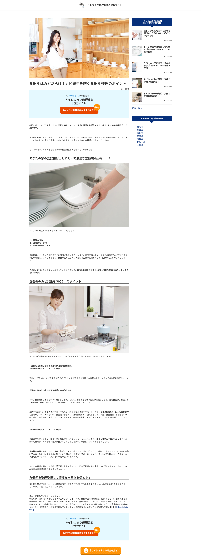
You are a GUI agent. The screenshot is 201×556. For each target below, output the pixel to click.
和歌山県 (141, 142)
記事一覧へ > (138, 108)
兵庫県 (140, 130)
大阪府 (140, 126)
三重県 (140, 145)
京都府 (140, 133)
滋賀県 (140, 139)
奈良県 (140, 136)
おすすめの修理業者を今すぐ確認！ (79, 110)
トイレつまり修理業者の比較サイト (103, 4)
